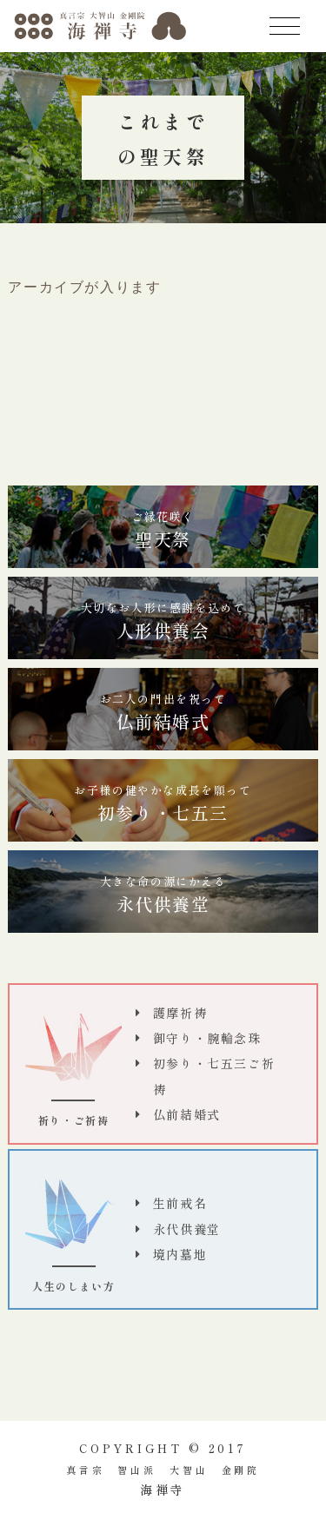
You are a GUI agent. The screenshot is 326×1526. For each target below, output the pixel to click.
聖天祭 (163, 530)
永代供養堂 (163, 894)
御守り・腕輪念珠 (207, 1038)
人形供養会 (163, 621)
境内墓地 (180, 1254)
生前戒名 (180, 1203)
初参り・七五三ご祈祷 (214, 1075)
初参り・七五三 (162, 803)
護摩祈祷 (180, 1012)
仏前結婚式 (163, 712)
